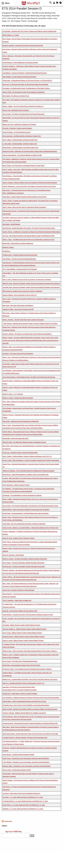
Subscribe (8, 821)
